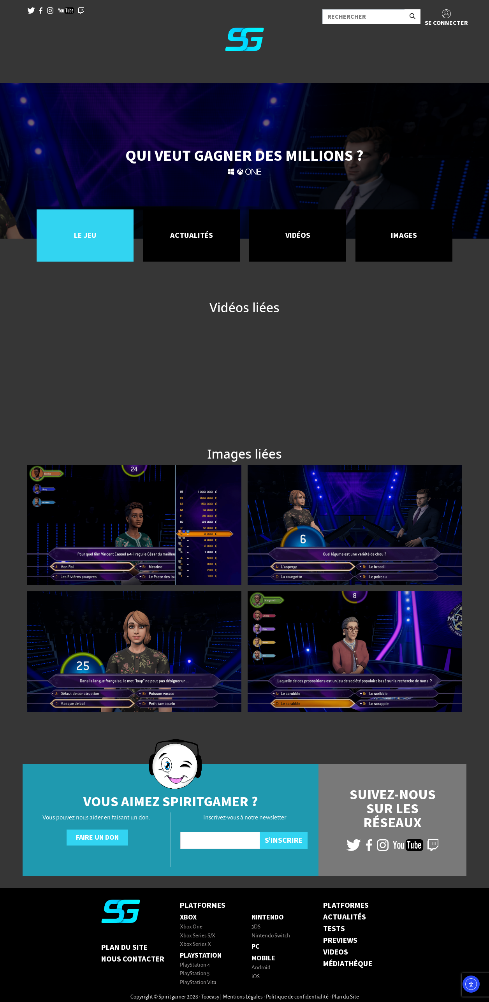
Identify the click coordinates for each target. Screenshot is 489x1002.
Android (261, 968)
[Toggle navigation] (16, 70)
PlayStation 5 (194, 974)
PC (256, 946)
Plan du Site (124, 947)
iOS (256, 977)
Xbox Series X (195, 945)
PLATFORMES (346, 905)
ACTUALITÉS (344, 917)
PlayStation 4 (195, 965)
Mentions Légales (243, 997)
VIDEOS (335, 952)
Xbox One (191, 927)
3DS (256, 927)
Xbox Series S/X (197, 936)
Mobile (263, 958)
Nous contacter (132, 959)
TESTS (334, 928)
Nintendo (268, 917)
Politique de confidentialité (297, 997)
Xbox (188, 917)
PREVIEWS (340, 940)
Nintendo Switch (271, 936)
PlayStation (201, 955)
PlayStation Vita (198, 983)
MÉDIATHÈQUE (347, 963)
